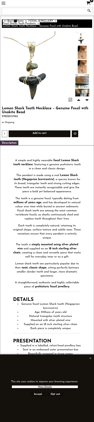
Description (9, 143)
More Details (45, 387)
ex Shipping (8, 122)
